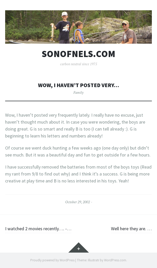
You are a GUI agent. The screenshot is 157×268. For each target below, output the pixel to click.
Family (78, 92)
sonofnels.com (78, 54)
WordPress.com (115, 260)
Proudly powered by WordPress (52, 260)
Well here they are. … (131, 229)
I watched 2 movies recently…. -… (38, 229)
